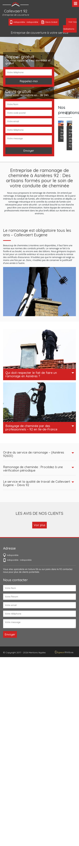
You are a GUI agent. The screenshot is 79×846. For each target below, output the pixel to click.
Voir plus (39, 525)
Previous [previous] (66, 113)
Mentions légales (37, 652)
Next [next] (69, 113)
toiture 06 (33, 569)
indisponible (19, 22)
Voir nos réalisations (70, 25)
